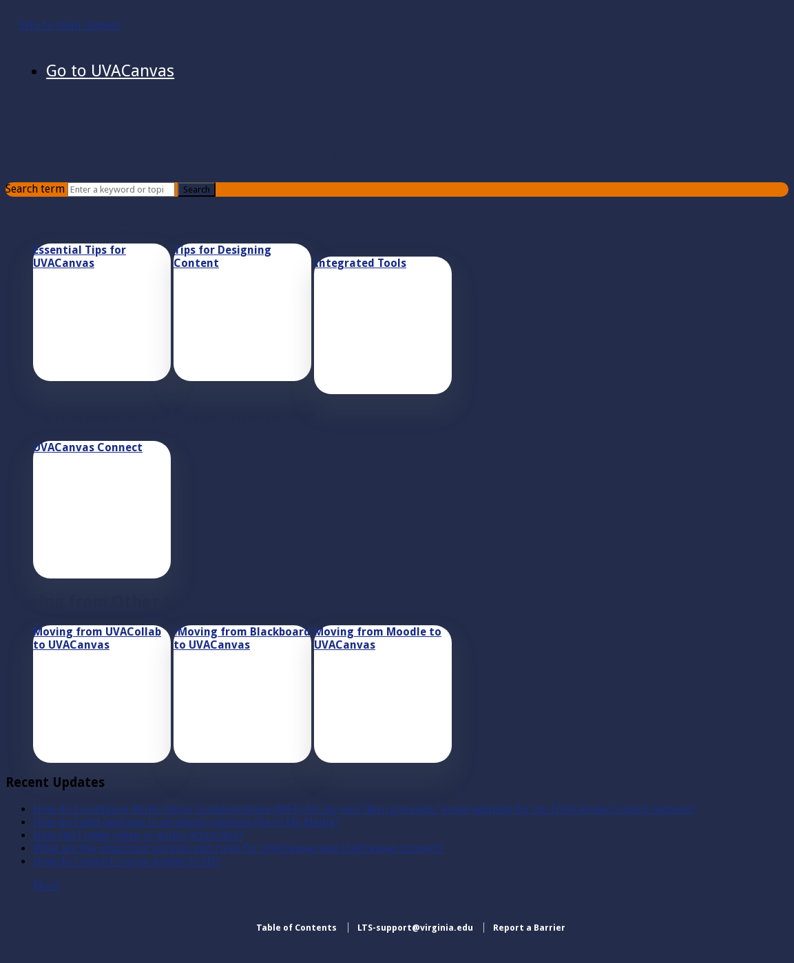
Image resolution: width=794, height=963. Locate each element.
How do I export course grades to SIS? (127, 861)
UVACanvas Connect (88, 447)
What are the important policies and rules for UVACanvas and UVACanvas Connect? (238, 848)
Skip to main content (70, 25)
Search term (35, 188)
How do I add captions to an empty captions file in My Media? (186, 822)
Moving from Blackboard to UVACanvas (242, 638)
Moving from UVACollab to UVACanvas (97, 638)
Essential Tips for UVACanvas (79, 257)
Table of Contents (296, 927)
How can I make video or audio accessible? (138, 835)
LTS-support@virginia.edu (415, 927)
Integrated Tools (360, 263)
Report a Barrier (529, 927)
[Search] (121, 189)
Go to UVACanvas (110, 70)
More (46, 885)
